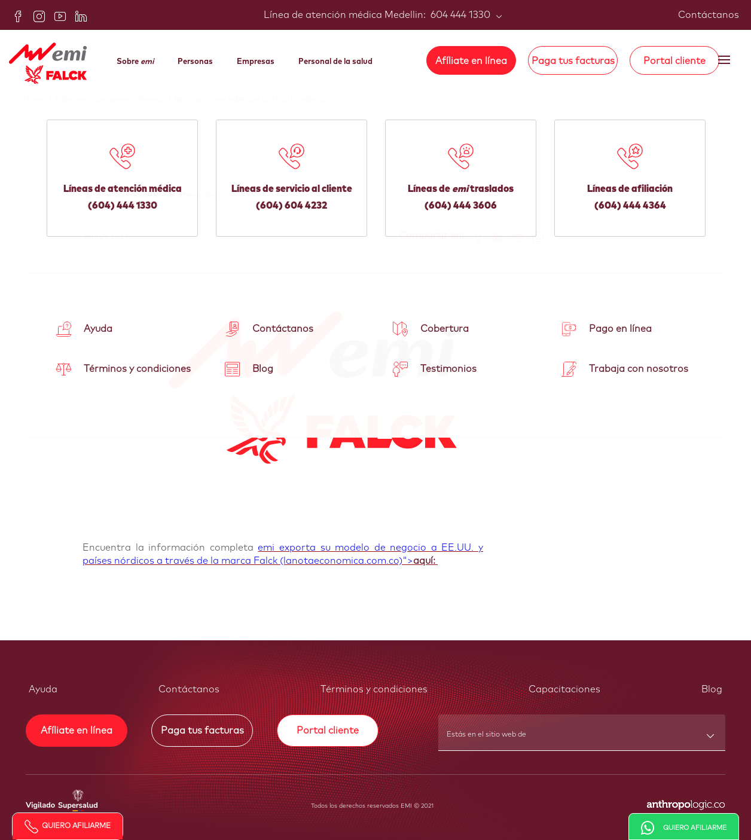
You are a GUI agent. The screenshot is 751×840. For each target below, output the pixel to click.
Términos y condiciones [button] (374, 689)
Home (39, 99)
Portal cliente (674, 61)
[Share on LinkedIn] (493, 236)
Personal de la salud (335, 62)
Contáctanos (708, 15)
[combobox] (582, 738)
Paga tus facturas (573, 61)
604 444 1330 (459, 15)
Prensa (156, 99)
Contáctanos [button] (188, 689)
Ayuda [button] (43, 689)
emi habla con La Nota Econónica (269, 99)
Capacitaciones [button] (564, 689)
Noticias (193, 99)
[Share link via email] (513, 236)
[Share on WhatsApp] (533, 236)
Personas (195, 62)
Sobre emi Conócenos (96, 99)
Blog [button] (711, 689)
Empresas (255, 62)
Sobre (135, 62)
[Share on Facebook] (474, 236)
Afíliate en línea (471, 61)
